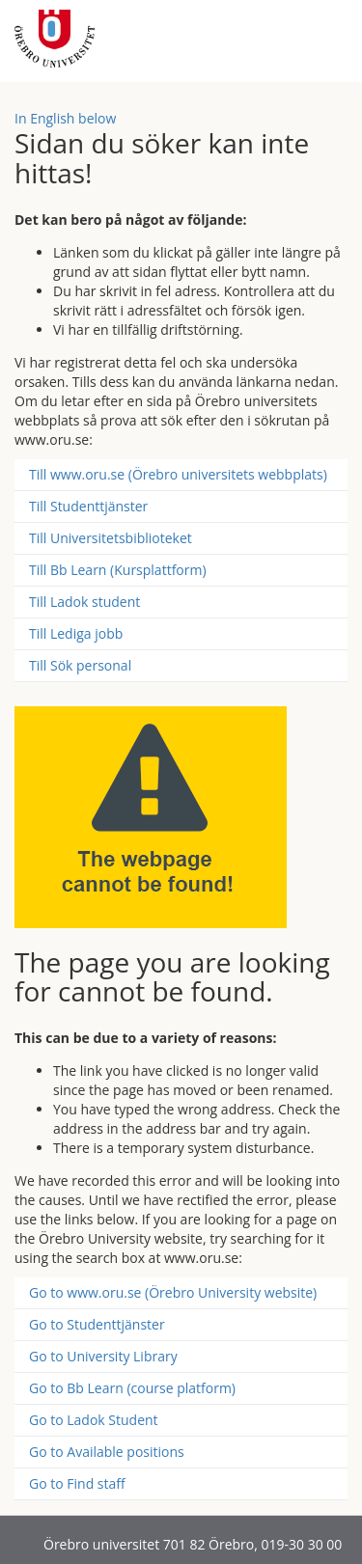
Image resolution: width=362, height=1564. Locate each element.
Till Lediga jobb (76, 633)
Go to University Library (103, 1356)
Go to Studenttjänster (97, 1324)
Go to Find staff (77, 1483)
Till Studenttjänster (88, 506)
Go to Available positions (106, 1451)
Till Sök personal (80, 665)
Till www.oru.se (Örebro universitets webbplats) (178, 474)
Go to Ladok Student (93, 1420)
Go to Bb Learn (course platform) (132, 1388)
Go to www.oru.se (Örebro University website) (173, 1292)
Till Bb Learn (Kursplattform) (118, 570)
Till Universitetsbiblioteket (110, 538)
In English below (65, 118)
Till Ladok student (84, 601)
